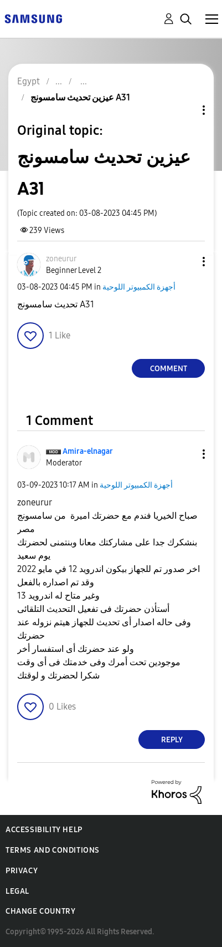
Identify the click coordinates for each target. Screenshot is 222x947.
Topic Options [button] (185, 110)
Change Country (40, 911)
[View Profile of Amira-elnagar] (88, 451)
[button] (185, 261)
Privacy (22, 870)
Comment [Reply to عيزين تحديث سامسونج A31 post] (168, 368)
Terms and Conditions (53, 850)
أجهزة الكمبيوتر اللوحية (138, 287)
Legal (17, 891)
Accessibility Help (44, 829)
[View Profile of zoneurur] (61, 259)
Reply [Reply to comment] (172, 740)
